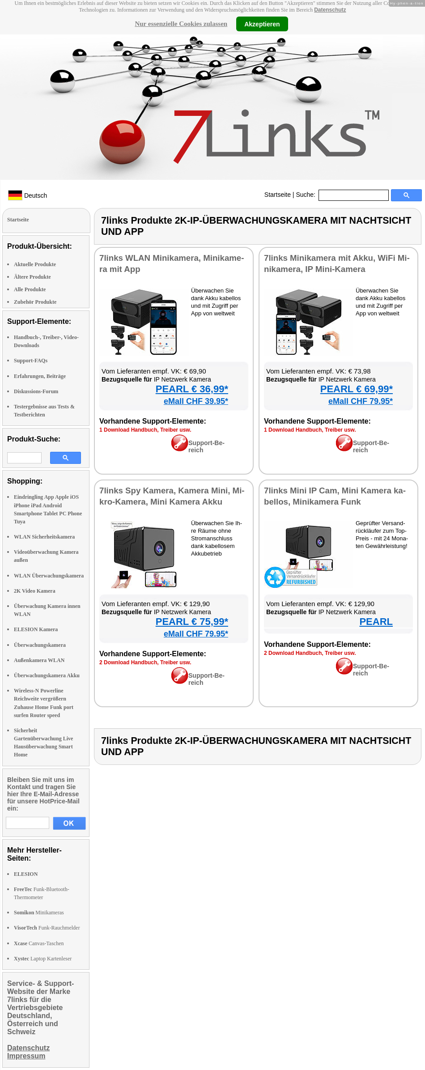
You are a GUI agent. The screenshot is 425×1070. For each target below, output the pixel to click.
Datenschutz (330, 10)
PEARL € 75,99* (192, 621)
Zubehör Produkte (35, 302)
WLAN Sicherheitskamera (44, 537)
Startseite (277, 194)
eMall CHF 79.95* (360, 401)
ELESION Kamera (36, 629)
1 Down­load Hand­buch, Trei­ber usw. (145, 430)
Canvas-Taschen (39, 943)
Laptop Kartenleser (43, 958)
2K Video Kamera (34, 591)
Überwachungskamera (40, 645)
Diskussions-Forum (36, 391)
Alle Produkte (30, 289)
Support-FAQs (30, 360)
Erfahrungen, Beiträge (40, 376)
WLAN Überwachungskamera (49, 576)
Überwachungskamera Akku (47, 675)
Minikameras (39, 912)
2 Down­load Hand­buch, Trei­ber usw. (145, 662)
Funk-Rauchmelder (47, 928)
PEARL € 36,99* (192, 389)
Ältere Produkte (32, 277)
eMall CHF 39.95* (196, 401)
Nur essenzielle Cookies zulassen (181, 23)
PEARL (376, 621)
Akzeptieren (262, 23)
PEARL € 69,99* (356, 389)
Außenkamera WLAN (39, 660)
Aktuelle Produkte (35, 264)
